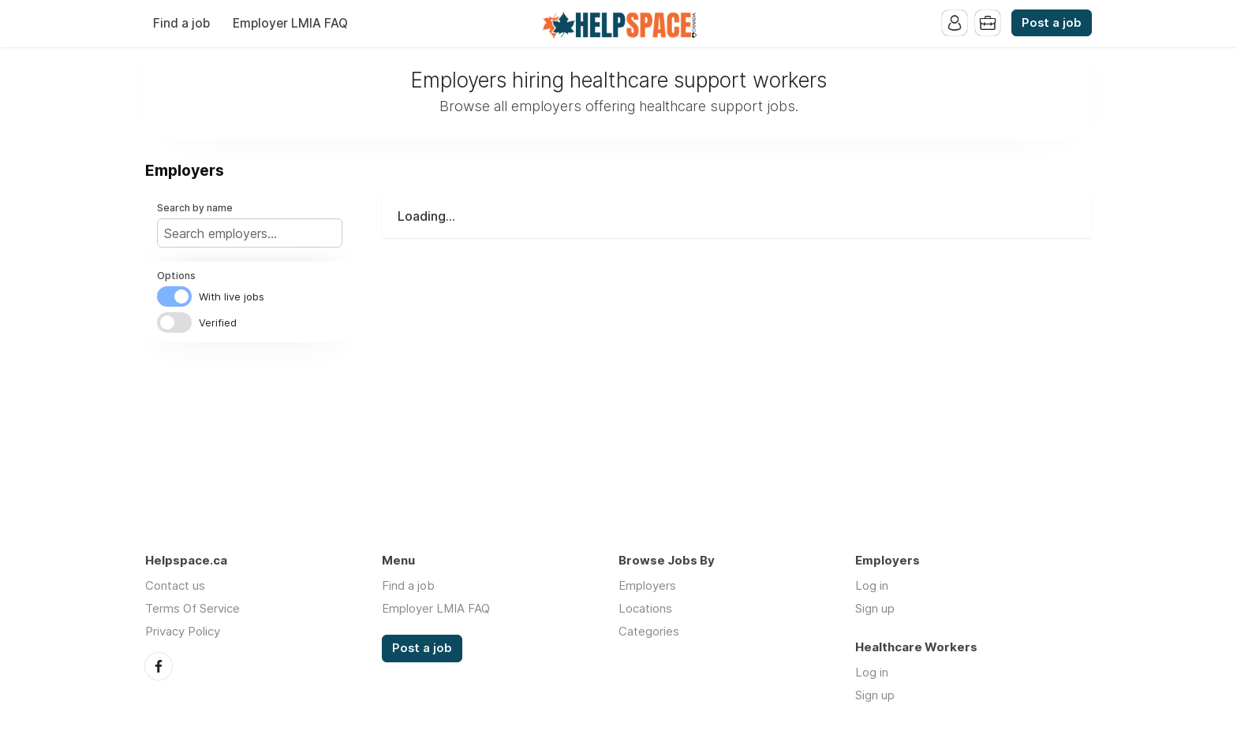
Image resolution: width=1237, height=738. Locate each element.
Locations (645, 608)
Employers (647, 585)
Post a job (1052, 23)
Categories (648, 631)
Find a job (181, 23)
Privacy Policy (182, 631)
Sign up (875, 608)
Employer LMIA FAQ (290, 23)
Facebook (158, 666)
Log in (871, 585)
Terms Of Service (192, 608)
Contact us (175, 585)
